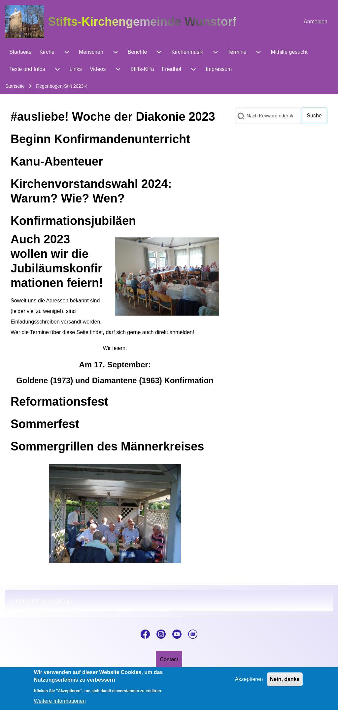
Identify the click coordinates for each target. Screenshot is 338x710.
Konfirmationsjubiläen (73, 221)
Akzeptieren (249, 683)
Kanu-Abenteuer (57, 161)
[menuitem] (315, 22)
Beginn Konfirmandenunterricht (100, 139)
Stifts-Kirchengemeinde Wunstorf (142, 21)
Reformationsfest (59, 401)
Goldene (32, 380)
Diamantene (114, 380)
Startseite (15, 86)
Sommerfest (45, 424)
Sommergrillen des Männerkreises (107, 446)
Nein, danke (285, 683)
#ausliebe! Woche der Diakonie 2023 (113, 116)
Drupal (63, 600)
